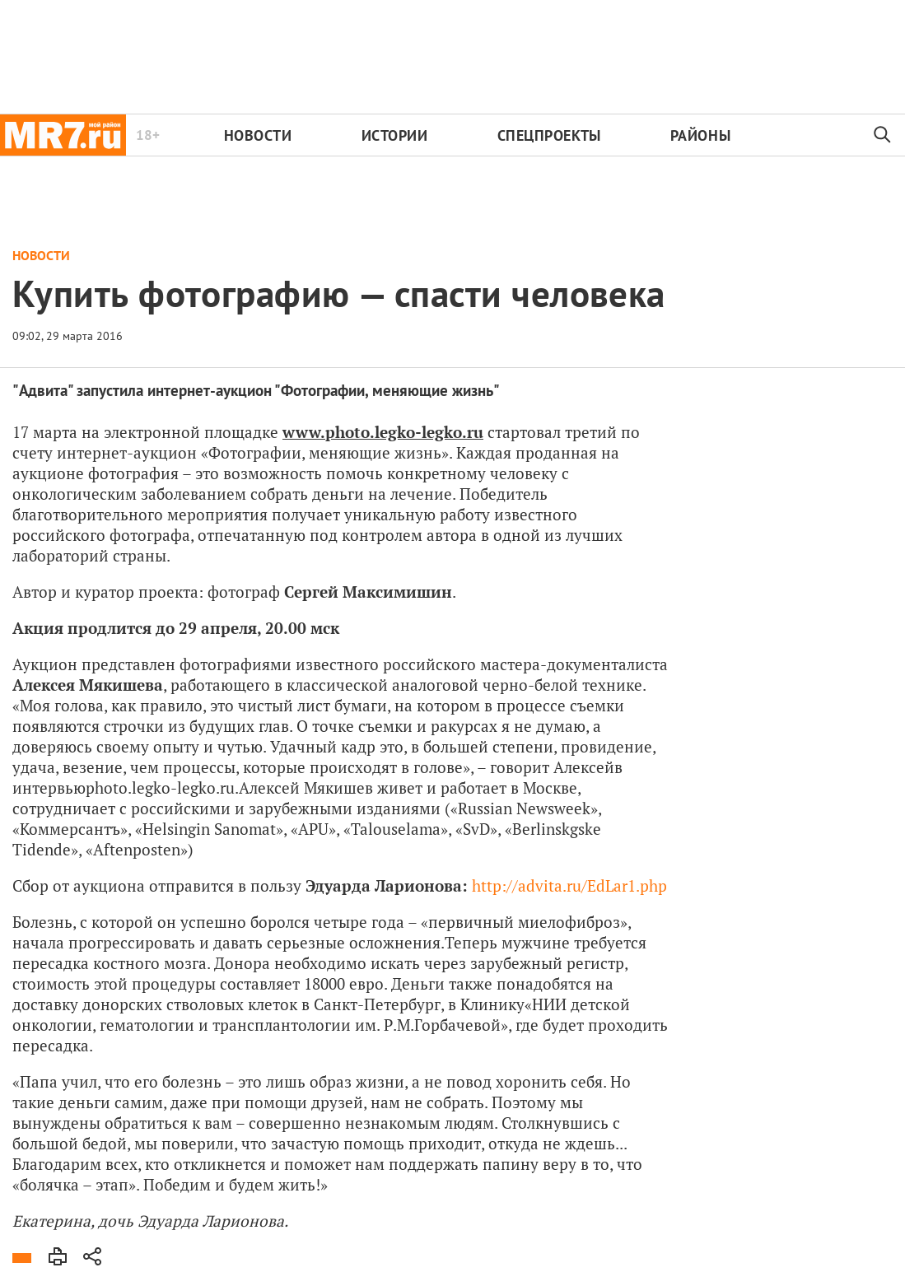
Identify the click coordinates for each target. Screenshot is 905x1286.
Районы (700, 135)
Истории (395, 135)
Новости (258, 135)
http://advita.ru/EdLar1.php (569, 885)
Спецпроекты (549, 135)
